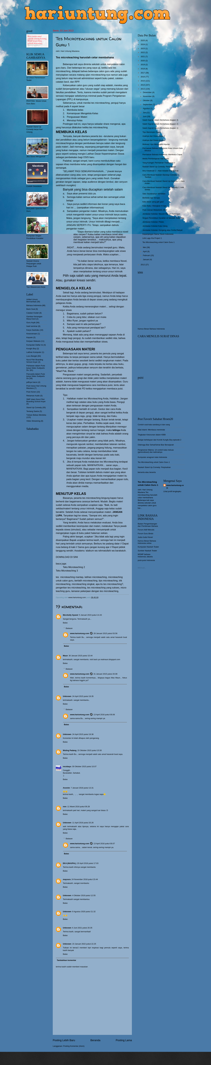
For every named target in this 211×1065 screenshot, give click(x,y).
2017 (143, 73)
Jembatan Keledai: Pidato (153, 222)
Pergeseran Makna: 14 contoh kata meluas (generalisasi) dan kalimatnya (156, 451)
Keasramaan (31, 334)
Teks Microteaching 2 (74, 567)
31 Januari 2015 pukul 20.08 (105, 674)
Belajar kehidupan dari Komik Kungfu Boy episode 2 (159, 440)
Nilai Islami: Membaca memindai (151, 430)
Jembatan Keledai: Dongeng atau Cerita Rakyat (162, 230)
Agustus (146, 108)
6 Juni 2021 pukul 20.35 (82, 928)
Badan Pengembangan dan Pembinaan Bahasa (148, 525)
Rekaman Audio (33, 396)
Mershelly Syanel (70, 615)
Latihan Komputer (33, 352)
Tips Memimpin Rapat (151, 132)
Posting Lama (124, 1040)
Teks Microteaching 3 (67, 570)
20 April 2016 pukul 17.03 (87, 863)
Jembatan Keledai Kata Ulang (154, 226)
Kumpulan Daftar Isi (34, 345)
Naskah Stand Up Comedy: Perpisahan (154, 467)
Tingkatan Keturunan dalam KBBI (152, 435)
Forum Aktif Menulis (146, 530)
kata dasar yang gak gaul (153, 202)
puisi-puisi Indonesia (146, 560)
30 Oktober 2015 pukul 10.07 (84, 766)
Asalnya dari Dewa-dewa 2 (153, 136)
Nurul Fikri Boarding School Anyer (34, 361)
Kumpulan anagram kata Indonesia (152, 457)
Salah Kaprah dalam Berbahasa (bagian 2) (160, 124)
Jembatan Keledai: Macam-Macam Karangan (161, 214)
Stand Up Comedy (34, 407)
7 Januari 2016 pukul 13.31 (82, 788)
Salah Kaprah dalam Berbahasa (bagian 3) (160, 120)
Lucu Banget (31, 356)
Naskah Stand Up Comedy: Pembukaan (159, 167)
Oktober (146, 100)
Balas (65, 623)
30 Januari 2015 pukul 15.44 (81, 656)
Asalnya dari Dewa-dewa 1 (153, 140)
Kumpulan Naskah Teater (148, 547)
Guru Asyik (30, 322)
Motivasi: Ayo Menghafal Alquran (156, 144)
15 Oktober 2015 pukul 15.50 (89, 750)
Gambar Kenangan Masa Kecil (34, 317)
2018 (143, 69)
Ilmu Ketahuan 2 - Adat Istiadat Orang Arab (160, 171)
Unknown (67, 696)
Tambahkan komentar (66, 960)
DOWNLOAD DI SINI (67, 557)
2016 (143, 77)
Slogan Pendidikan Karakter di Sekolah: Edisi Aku (163, 218)
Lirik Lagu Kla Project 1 (152, 238)
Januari (146, 259)
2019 (143, 64)
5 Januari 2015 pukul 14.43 (90, 615)
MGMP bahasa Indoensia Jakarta (145, 555)
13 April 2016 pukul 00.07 (104, 843)
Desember (147, 92)
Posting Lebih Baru (64, 1040)
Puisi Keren (31, 392)
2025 (143, 40)
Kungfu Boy (31, 348)
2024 (143, 44)
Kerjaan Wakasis (33, 341)
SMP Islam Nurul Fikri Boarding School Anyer (36, 400)
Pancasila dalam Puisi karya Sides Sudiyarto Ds (35, 376)
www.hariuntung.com (79, 633)
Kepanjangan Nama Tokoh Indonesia (157, 234)
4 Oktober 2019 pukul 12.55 (84, 895)
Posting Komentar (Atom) (74, 1046)
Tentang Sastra (32, 411)
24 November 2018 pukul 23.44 (85, 879)
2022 (143, 52)
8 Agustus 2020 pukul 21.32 (84, 911)
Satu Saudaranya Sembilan (153, 194)
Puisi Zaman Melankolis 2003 (154, 210)
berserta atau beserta (147, 472)
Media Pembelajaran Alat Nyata (155, 158)
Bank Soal (30, 309)
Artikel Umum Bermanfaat (32, 300)
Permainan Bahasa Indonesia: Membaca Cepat (162, 154)
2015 (143, 81)
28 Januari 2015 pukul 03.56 (105, 633)
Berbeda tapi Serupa (151, 198)
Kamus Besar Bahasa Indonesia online (147, 542)
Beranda (95, 1040)
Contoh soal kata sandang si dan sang (154, 424)
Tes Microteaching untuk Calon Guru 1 (158, 242)
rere (64, 806)
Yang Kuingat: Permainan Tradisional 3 (158, 163)
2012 (143, 265)
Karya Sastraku (32, 330)
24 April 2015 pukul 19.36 (82, 734)
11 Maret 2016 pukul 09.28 (78, 806)
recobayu (67, 766)
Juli (144, 112)
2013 (143, 89)
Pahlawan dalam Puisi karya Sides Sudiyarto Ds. (35, 368)
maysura (67, 879)
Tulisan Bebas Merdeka (36, 415)
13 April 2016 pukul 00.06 (104, 714)
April (145, 251)
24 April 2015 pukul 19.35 (82, 696)
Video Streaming (33, 421)
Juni (145, 116)
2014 (143, 85)
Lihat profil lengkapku (172, 491)
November (147, 96)
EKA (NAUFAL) (69, 863)
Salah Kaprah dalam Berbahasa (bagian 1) (160, 128)
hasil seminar (32, 326)
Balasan (69, 628)
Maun (65, 656)
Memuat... (142, 568)
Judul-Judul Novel (145, 537)
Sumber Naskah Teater (147, 551)
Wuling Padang (69, 750)
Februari (146, 255)
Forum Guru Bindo (145, 533)
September (148, 104)
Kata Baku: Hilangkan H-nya (154, 206)
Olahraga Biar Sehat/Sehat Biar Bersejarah (156, 445)
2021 (143, 56)
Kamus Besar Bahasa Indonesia (151, 329)
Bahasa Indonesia (33, 305)
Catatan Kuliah (32, 313)
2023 (143, 48)
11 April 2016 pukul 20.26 (82, 823)
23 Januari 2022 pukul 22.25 (84, 944)
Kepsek (29, 337)
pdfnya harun (31, 382)
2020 (143, 61)
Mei (144, 247)
